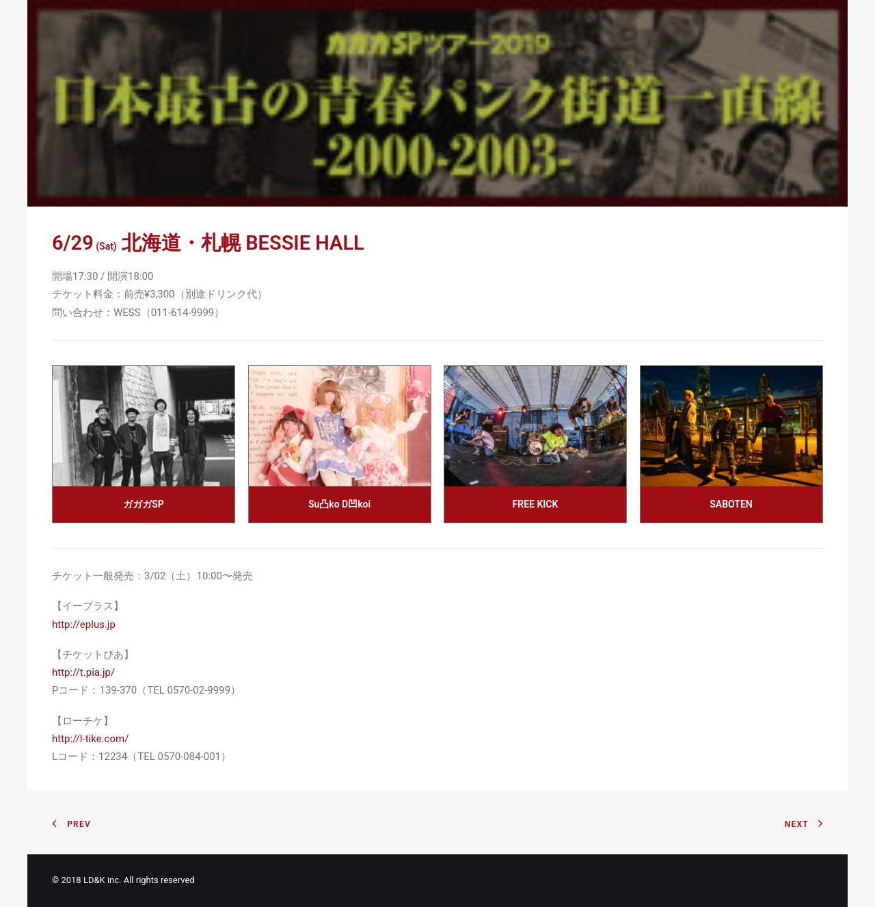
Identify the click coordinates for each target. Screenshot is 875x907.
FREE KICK (535, 504)
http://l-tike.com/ (90, 739)
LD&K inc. (102, 880)
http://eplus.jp (84, 624)
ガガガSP (143, 504)
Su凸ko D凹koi (339, 504)
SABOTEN (731, 504)
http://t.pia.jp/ (83, 672)
